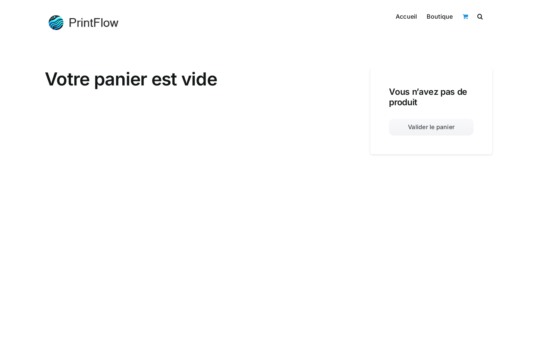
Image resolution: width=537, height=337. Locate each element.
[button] (480, 15)
